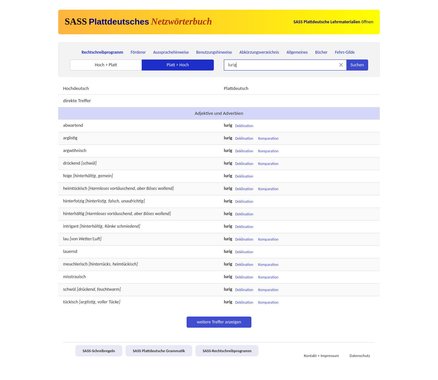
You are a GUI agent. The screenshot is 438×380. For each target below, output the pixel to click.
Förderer (138, 52)
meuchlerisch (75, 264)
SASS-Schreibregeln (98, 350)
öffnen (333, 22)
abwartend (73, 125)
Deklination (244, 126)
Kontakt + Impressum (321, 355)
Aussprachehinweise (171, 52)
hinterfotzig (73, 201)
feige (67, 176)
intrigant (71, 226)
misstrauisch (74, 276)
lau (66, 239)
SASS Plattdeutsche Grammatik (159, 350)
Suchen (357, 65)
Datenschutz (360, 355)
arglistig (70, 138)
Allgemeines (297, 52)
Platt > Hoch (178, 65)
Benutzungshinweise (214, 52)
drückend (71, 163)
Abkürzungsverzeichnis (259, 52)
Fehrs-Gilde (345, 52)
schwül (69, 289)
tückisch (70, 302)
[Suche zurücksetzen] (341, 65)
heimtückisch (75, 188)
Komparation (268, 138)
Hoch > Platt (106, 65)
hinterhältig (73, 213)
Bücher (321, 52)
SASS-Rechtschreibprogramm (227, 350)
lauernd (70, 251)
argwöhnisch (74, 150)
